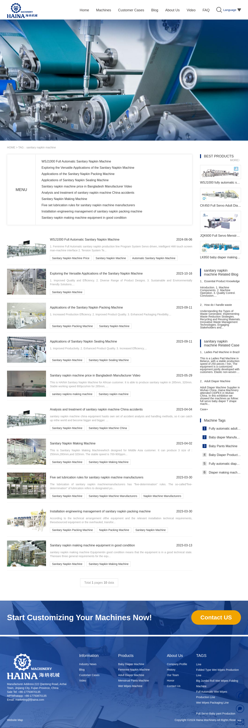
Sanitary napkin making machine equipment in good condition (84, 217)
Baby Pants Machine (220, 446)
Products (126, 655)
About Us (175, 655)
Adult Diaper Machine (131, 675)
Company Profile (177, 664)
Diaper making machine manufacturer (222, 472)
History (171, 669)
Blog (82, 669)
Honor (170, 680)
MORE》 (235, 160)
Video (82, 680)
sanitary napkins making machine (72, 394)
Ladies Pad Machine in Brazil (219, 352)
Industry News (88, 664)
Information (89, 655)
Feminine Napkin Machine (134, 669)
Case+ (204, 409)
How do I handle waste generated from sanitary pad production (217, 306)
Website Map (15, 720)
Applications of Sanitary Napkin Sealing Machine (75, 180)
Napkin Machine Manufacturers (162, 496)
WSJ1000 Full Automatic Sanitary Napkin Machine (76, 161)
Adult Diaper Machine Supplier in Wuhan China (215, 383)
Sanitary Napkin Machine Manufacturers (113, 496)
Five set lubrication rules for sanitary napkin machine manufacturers (88, 205)
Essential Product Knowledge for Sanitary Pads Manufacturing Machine (220, 283)
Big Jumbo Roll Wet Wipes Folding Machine (217, 684)
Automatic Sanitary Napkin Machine (153, 258)
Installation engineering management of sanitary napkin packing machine (92, 211)
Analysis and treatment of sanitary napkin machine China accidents (88, 192)
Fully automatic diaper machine (222, 464)
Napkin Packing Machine (114, 530)
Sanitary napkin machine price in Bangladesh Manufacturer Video (87, 186)
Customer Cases (89, 675)
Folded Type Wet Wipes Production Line (217, 673)
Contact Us (173, 686)
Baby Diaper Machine (131, 664)
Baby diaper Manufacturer (222, 437)
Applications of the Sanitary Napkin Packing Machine (78, 174)
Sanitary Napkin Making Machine (64, 199)
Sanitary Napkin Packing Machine (72, 326)
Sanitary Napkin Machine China (108, 428)
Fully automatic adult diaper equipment (222, 428)
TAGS (201, 655)
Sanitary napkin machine (113, 394)
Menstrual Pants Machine (133, 680)
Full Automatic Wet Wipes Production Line (211, 695)
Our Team (173, 675)
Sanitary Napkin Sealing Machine (109, 360)
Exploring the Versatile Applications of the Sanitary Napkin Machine (88, 167)
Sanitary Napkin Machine (111, 258)
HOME (11, 147)
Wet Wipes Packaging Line (212, 703)
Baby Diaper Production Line (222, 455)
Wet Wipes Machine (130, 686)
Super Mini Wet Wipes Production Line (216, 662)
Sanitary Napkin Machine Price (70, 258)
